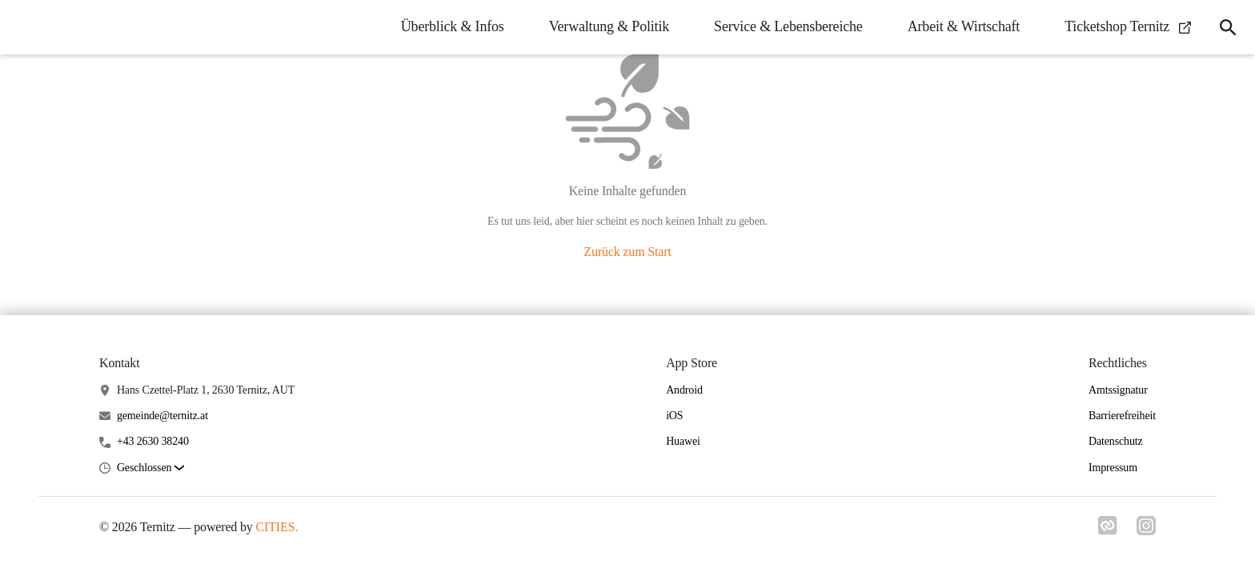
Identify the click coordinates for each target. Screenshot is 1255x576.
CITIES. (277, 527)
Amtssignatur (1118, 390)
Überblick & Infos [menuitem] (452, 26)
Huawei (683, 441)
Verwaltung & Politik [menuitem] (609, 26)
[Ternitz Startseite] (24, 27)
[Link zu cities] (1107, 530)
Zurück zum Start (627, 251)
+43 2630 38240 (153, 441)
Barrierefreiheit (1122, 416)
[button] (150, 468)
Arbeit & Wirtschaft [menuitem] (964, 26)
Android (684, 390)
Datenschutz (1116, 441)
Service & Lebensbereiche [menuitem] (788, 26)
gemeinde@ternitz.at (162, 416)
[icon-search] (1228, 27)
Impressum (1113, 468)
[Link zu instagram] (1146, 530)
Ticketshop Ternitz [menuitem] (1128, 26)
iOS (674, 416)
